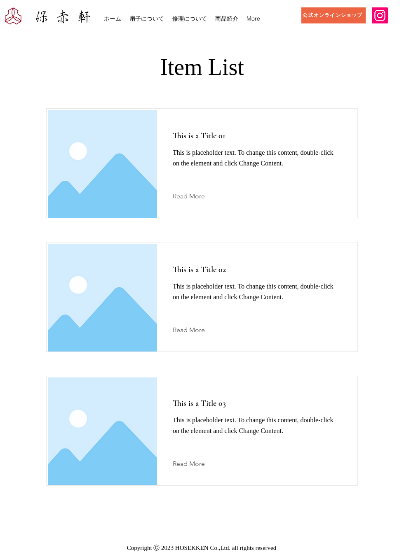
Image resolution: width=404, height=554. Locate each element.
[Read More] (195, 196)
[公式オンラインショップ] (333, 15)
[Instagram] (380, 15)
